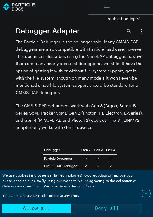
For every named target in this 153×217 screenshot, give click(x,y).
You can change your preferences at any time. (40, 195)
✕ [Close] (146, 193)
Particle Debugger (42, 41)
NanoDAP (96, 56)
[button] (141, 32)
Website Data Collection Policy (69, 186)
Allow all (36, 208)
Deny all (107, 208)
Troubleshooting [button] (123, 18)
